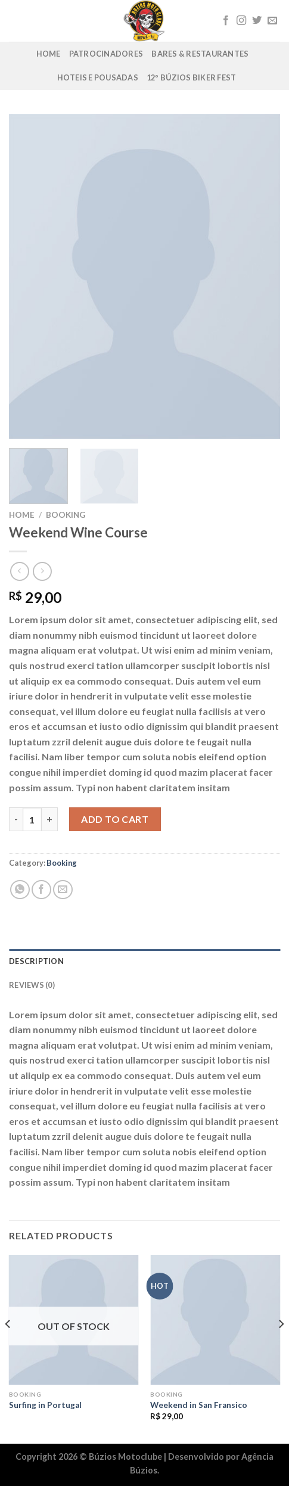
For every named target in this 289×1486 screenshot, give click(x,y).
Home (48, 53)
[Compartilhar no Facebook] (41, 890)
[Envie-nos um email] (272, 20)
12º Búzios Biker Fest (191, 77)
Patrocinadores (106, 53)
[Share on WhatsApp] (20, 890)
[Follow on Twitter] (257, 20)
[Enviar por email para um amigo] (63, 890)
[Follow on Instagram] (241, 20)
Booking (65, 515)
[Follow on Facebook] (226, 20)
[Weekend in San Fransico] (215, 1320)
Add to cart (114, 819)
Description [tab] (36, 961)
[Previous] (8, 1348)
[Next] (281, 1348)
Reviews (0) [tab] (32, 985)
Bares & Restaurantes (199, 53)
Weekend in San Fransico (198, 1405)
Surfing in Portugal (45, 1405)
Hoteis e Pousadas (97, 77)
